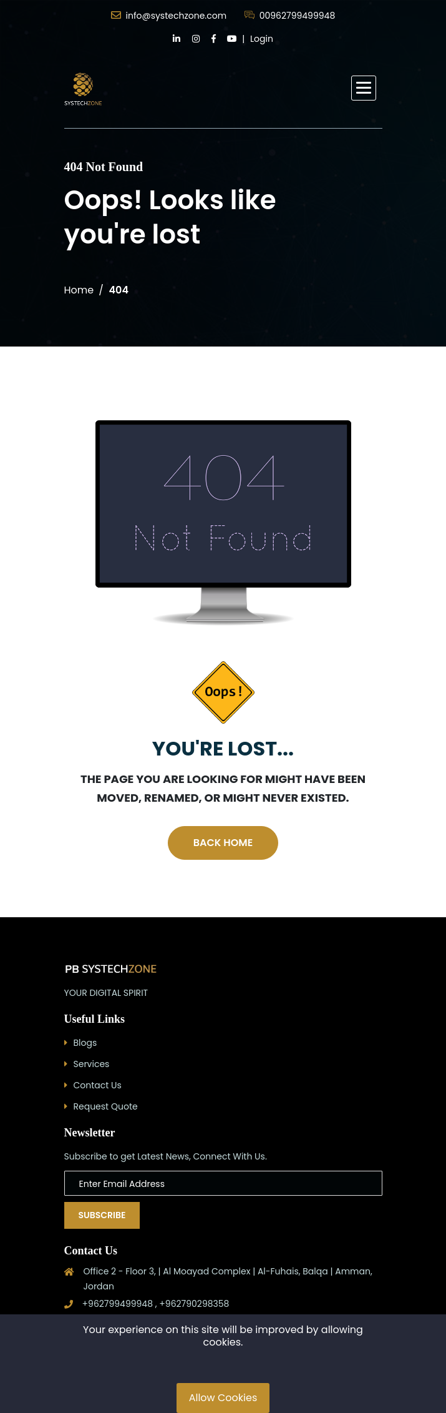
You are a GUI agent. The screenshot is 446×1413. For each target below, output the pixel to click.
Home (79, 290)
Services (92, 1064)
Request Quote (106, 1106)
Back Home (223, 842)
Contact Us (98, 1085)
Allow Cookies (223, 1398)
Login (261, 38)
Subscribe (102, 1215)
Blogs (85, 1042)
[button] (363, 88)
